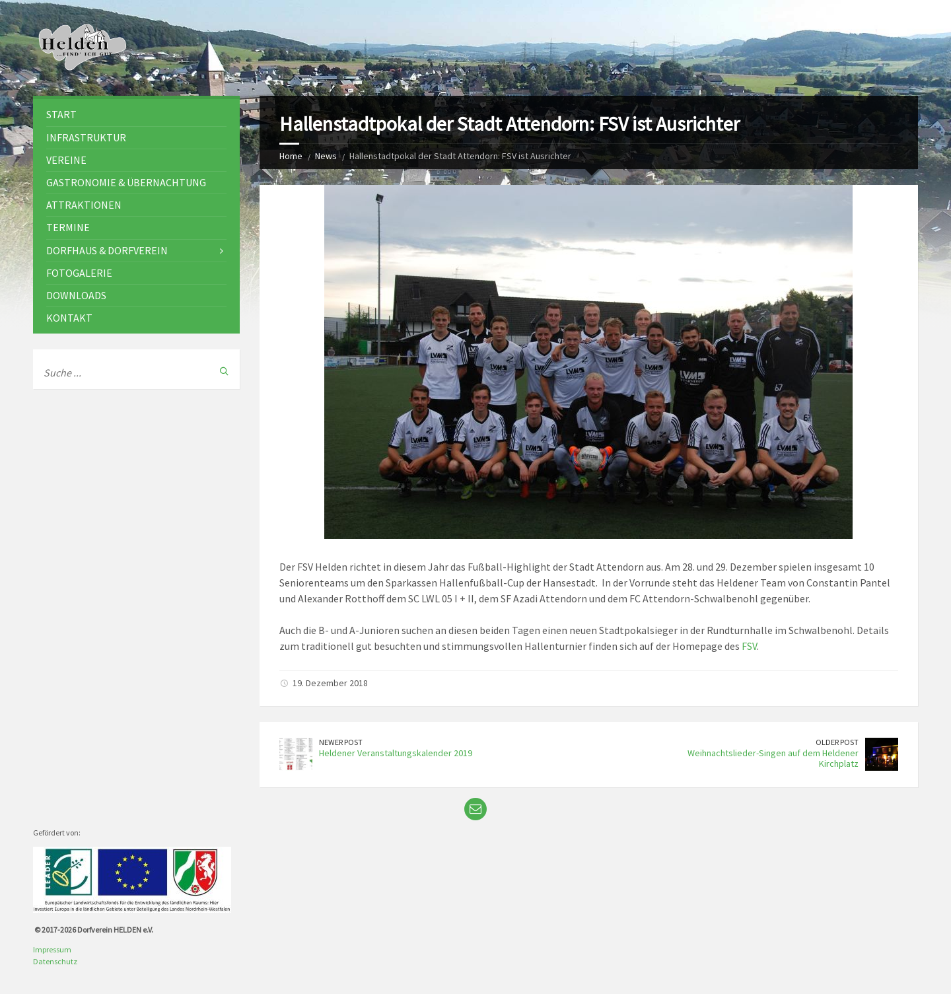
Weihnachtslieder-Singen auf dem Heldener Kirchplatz (773, 758)
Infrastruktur (86, 137)
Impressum (52, 949)
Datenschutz (55, 961)
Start (61, 114)
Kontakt (69, 317)
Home (290, 156)
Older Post (837, 742)
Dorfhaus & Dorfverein (107, 250)
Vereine (66, 159)
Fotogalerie (79, 272)
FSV (749, 646)
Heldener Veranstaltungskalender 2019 (395, 753)
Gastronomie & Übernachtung (126, 182)
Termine (68, 227)
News (326, 156)
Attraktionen (84, 204)
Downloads (76, 295)
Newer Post (341, 742)
